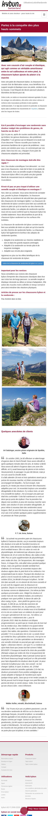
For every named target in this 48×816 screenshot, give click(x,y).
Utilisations (28, 3)
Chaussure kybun (30, 758)
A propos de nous (6, 770)
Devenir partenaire (31, 791)
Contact (3, 767)
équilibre (34, 109)
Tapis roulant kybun (31, 764)
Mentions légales (30, 798)
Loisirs (34, 3)
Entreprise (28, 780)
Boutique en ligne (6, 761)
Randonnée (42, 3)
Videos (3, 764)
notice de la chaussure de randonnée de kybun (22, 263)
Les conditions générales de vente (36, 788)
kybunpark (28, 785)
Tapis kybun (29, 761)
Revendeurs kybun (7, 758)
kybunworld (29, 783)
